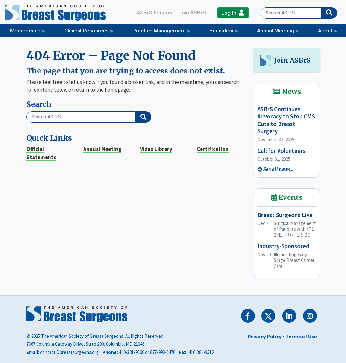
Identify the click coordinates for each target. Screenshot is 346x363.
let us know (82, 81)
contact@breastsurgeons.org (69, 352)
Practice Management (159, 30)
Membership (25, 30)
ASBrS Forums (154, 12)
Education (221, 30)
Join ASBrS (192, 12)
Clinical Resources (86, 30)
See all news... (278, 169)
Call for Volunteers (281, 150)
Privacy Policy (265, 336)
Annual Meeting (275, 30)
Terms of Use (301, 336)
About (325, 30)
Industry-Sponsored (283, 246)
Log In (232, 12)
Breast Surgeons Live (285, 215)
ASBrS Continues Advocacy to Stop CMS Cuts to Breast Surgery (286, 120)
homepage (117, 89)
